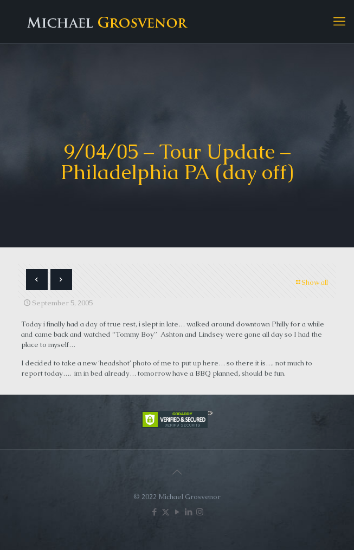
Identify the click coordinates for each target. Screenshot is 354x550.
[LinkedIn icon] (188, 512)
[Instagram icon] (200, 512)
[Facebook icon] (154, 512)
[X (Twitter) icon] (166, 512)
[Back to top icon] (177, 472)
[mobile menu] (339, 21)
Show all (311, 282)
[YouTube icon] (177, 512)
